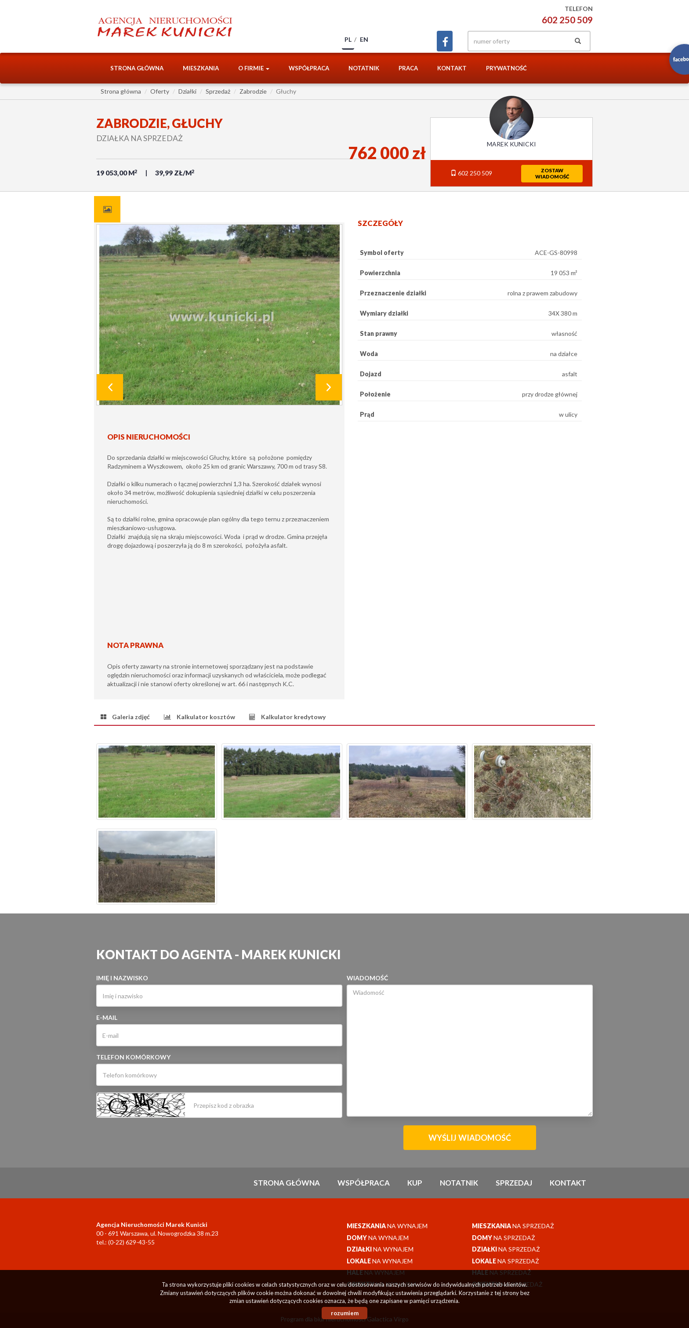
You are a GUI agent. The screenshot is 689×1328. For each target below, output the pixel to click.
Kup (414, 1182)
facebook (445, 41)
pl (348, 39)
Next (328, 387)
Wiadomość (367, 978)
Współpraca (309, 68)
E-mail (106, 1017)
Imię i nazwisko (122, 978)
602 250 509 (567, 19)
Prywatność (506, 68)
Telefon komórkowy (133, 1057)
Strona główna (136, 68)
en (364, 39)
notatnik (363, 68)
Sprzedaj (514, 1182)
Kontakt (452, 68)
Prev (110, 387)
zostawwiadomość (552, 173)
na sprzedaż (513, 1226)
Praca (408, 68)
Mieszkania (201, 68)
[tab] (107, 209)
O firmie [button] (253, 68)
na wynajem (387, 1226)
